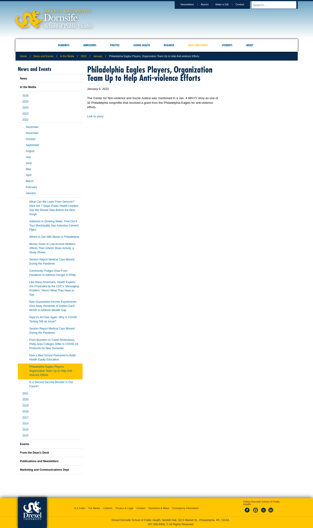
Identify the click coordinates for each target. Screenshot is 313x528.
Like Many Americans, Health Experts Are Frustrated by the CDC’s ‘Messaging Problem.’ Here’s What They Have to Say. (54, 288)
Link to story (95, 116)
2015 (25, 435)
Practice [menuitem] (115, 45)
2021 (25, 393)
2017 (25, 417)
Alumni (209, 4)
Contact (244, 4)
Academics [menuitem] (63, 45)
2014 (25, 423)
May (28, 169)
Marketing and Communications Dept (44, 469)
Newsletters (191, 4)
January (97, 56)
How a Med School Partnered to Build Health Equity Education (52, 357)
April (28, 175)
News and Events (43, 56)
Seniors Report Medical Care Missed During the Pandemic (51, 261)
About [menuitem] (249, 45)
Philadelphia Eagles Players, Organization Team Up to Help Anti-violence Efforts (51, 371)
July (28, 157)
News (23, 78)
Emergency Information (185, 508)
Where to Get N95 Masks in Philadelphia (54, 236)
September (33, 145)
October (31, 139)
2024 (25, 107)
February (31, 187)
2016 (25, 429)
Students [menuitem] (227, 45)
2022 (84, 56)
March (30, 181)
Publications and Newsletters (39, 461)
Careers (107, 508)
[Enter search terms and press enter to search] (277, 5)
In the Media (67, 56)
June (29, 163)
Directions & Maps (159, 508)
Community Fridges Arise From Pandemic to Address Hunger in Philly (52, 273)
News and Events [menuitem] (198, 45)
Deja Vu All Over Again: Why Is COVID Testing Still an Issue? (53, 319)
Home (23, 56)
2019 (25, 405)
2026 (25, 95)
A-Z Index (79, 508)
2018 (25, 411)
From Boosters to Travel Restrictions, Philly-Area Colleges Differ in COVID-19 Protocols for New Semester (53, 344)
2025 (25, 101)
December (32, 127)
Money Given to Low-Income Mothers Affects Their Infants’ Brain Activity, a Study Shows (52, 248)
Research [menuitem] (169, 45)
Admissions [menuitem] (89, 45)
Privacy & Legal (124, 508)
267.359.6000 (156, 524)
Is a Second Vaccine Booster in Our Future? (51, 384)
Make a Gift (226, 4)
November (32, 133)
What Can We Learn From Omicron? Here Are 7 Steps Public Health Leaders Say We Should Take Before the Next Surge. (53, 208)
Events (24, 444)
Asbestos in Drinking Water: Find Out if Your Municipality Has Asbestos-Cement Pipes (54, 225)
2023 (25, 113)
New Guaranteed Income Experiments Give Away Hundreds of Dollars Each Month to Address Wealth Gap (52, 306)
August (30, 151)
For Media (94, 508)
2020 (25, 399)
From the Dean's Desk (34, 452)
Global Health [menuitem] (141, 45)
